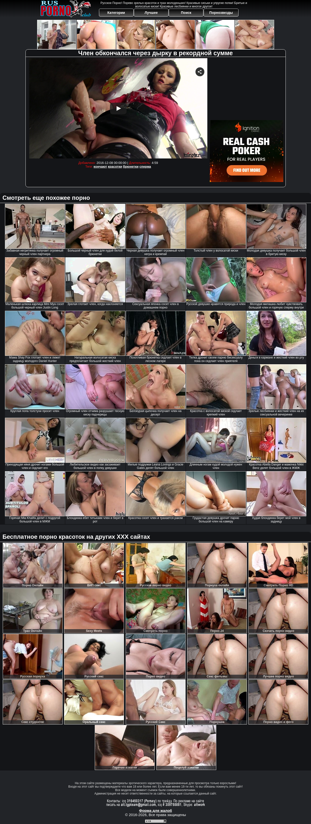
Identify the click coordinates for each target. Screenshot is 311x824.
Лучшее (151, 13)
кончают (100, 166)
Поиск (186, 13)
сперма (145, 166)
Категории (116, 13)
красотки (115, 166)
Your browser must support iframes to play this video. (118, 108)
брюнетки (131, 166)
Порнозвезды (221, 13)
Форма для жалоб (155, 810)
